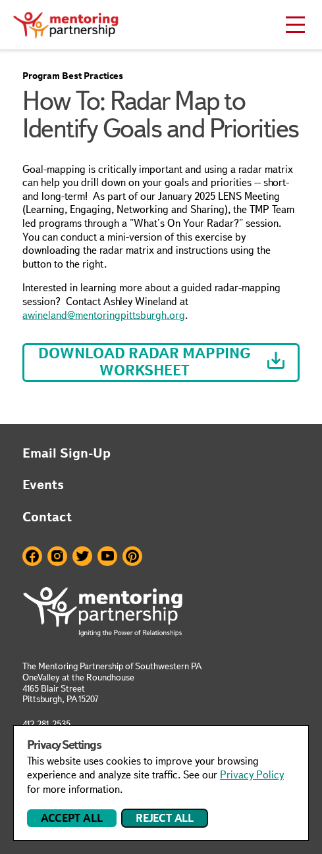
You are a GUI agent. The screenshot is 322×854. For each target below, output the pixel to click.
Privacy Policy (252, 775)
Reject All (165, 818)
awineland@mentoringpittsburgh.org (103, 315)
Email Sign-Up (66, 453)
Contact (47, 517)
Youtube (107, 556)
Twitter (82, 556)
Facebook (32, 556)
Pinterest (132, 556)
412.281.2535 (46, 724)
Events (43, 484)
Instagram (57, 556)
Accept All (71, 818)
